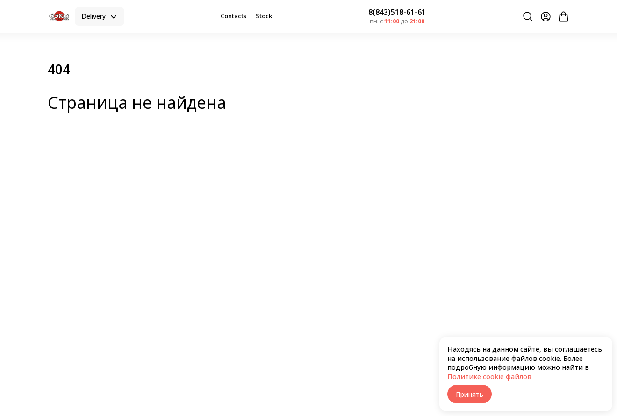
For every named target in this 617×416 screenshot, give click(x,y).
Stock (264, 16)
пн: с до (397, 21)
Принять (469, 394)
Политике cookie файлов (489, 376)
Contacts (233, 16)
